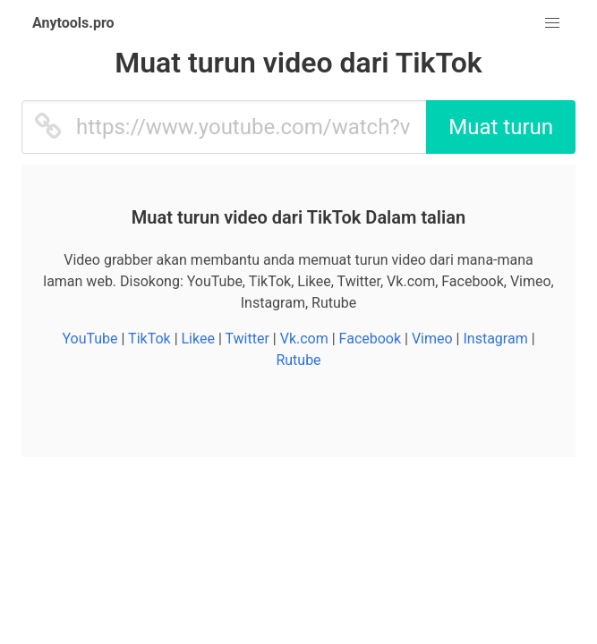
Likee (198, 338)
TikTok (149, 338)
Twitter (247, 338)
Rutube (298, 360)
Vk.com (304, 338)
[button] (552, 23)
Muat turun (500, 127)
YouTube (89, 338)
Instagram (495, 338)
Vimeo (432, 338)
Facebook (370, 338)
